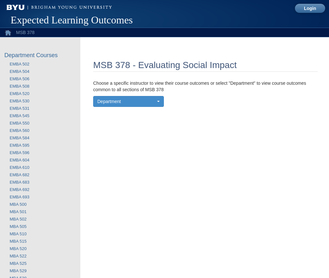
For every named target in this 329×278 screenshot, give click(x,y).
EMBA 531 (19, 108)
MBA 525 (18, 263)
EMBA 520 (19, 93)
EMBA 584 (19, 137)
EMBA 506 (19, 78)
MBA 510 (18, 233)
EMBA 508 (19, 86)
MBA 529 (18, 270)
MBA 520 (18, 248)
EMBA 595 (19, 145)
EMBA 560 (19, 130)
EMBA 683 (19, 182)
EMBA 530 (19, 101)
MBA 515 (18, 241)
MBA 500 (18, 204)
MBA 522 (18, 256)
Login (310, 8)
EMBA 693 (19, 197)
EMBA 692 (19, 189)
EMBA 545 (19, 115)
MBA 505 (18, 226)
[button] (128, 101)
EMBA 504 (19, 71)
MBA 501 (18, 211)
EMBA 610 (19, 167)
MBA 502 (18, 219)
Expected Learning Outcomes (72, 20)
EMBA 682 (19, 174)
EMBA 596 (19, 152)
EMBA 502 (19, 64)
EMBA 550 (19, 123)
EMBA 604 (19, 160)
